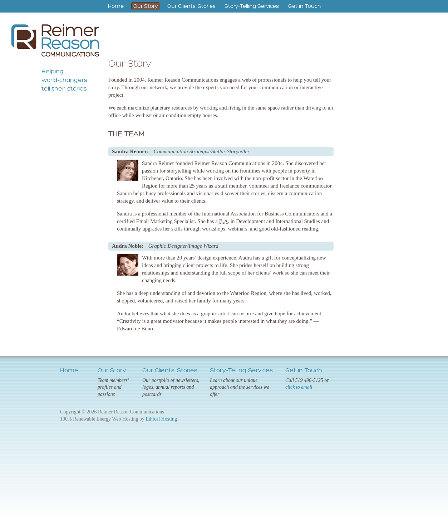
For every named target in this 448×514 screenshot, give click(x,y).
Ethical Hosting (161, 419)
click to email (298, 387)
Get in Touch (304, 6)
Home (116, 6)
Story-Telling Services (252, 6)
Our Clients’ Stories (191, 6)
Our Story (145, 6)
